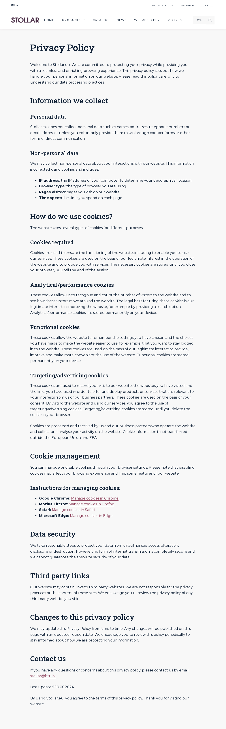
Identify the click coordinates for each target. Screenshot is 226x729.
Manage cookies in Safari (73, 510)
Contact (207, 5)
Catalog (101, 20)
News (121, 20)
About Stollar (163, 5)
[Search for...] (199, 20)
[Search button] (210, 20)
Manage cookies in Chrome (95, 498)
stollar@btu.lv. (43, 676)
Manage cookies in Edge (91, 516)
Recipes (175, 20)
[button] (14, 5)
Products (74, 20)
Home (49, 20)
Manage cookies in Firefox (91, 504)
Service (187, 5)
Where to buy (147, 20)
